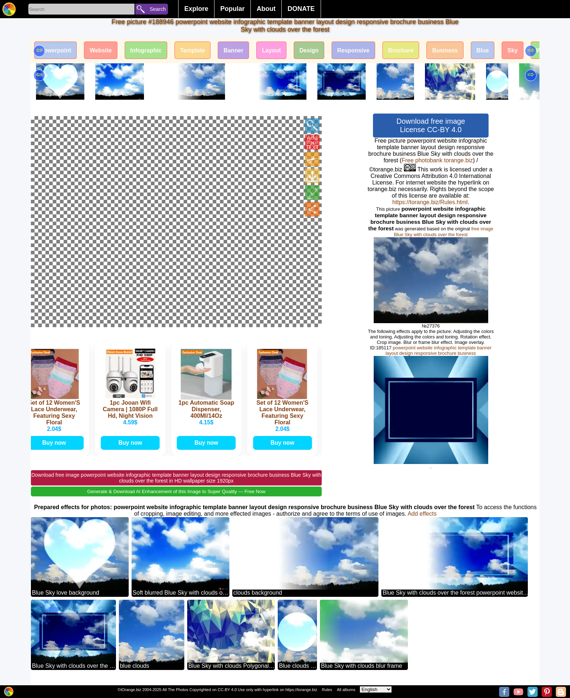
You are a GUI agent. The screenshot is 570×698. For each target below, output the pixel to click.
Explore (196, 8)
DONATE (301, 8)
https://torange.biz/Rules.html (429, 202)
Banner (236, 50)
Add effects (422, 514)
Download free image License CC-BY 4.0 (431, 125)
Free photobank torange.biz (437, 160)
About (266, 8)
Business (450, 50)
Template (194, 50)
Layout (274, 50)
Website (102, 50)
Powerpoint (56, 50)
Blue (488, 50)
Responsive (357, 50)
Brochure (406, 50)
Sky (519, 50)
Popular (232, 8)
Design (312, 50)
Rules (327, 689)
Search (158, 9)
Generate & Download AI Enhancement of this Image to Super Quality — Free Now (176, 492)
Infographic (147, 50)
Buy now (56, 443)
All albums (346, 689)
